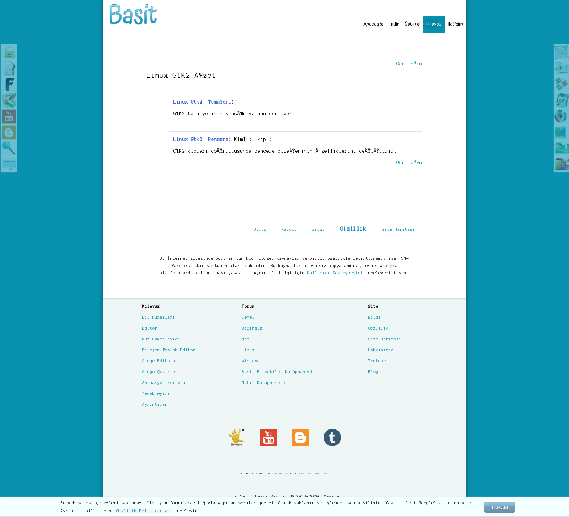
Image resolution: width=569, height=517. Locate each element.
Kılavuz (434, 24)
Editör (149, 328)
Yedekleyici (156, 393)
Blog (373, 371)
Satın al (413, 24)
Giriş (260, 229)
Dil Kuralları (158, 317)
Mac (246, 339)
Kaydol (289, 229)
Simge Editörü (158, 361)
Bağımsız (252, 328)
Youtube (377, 361)
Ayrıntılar (155, 404)
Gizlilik (353, 229)
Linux (248, 350)
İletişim (455, 24)
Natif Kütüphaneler (265, 382)
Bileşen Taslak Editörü (170, 350)
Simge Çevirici (160, 371)
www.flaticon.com (313, 473)
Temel (248, 317)
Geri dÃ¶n (409, 63)
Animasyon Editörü (163, 382)
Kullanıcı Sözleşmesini (335, 273)
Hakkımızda (381, 350)
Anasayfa (373, 24)
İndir (394, 24)
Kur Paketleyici (161, 339)
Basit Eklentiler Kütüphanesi (277, 371)
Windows (251, 361)
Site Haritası (398, 229)
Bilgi (318, 229)
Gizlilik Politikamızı (143, 511)
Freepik (281, 473)
